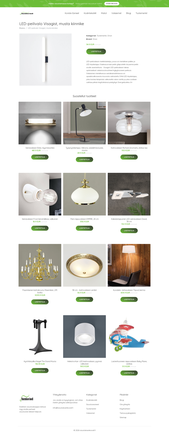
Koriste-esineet (72, 14)
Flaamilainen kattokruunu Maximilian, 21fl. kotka (40, 293)
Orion (109, 37)
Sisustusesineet (92, 406)
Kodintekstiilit (90, 14)
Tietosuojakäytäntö (128, 415)
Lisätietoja (96, 53)
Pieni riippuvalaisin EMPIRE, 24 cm (85, 220)
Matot (104, 14)
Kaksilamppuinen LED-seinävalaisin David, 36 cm (129, 221)
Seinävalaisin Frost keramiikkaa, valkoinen (40, 220)
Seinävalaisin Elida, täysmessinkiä (40, 149)
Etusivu (22, 30)
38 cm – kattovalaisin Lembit (84, 292)
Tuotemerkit (141, 14)
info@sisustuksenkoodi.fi (63, 409)
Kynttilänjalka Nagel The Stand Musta (40, 363)
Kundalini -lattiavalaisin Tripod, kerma (129, 292)
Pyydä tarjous (111, 3)
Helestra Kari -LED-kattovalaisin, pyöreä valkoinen (84, 364)
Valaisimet (116, 14)
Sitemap (123, 419)
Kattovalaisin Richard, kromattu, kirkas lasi (129, 149)
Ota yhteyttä (125, 406)
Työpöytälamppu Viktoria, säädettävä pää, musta (84, 150)
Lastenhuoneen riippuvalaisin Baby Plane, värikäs (129, 364)
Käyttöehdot (125, 410)
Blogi (128, 14)
